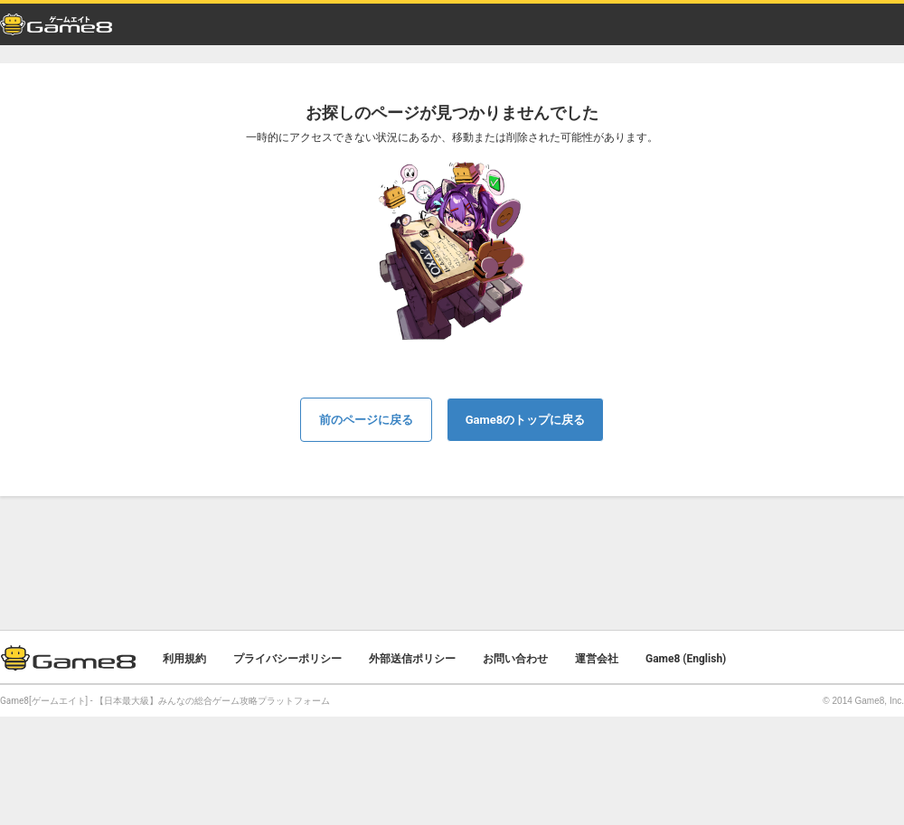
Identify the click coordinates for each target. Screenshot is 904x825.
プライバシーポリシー (287, 658)
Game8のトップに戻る (526, 420)
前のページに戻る (366, 420)
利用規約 (184, 658)
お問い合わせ (515, 658)
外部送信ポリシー (412, 658)
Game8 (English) (685, 658)
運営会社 (596, 658)
